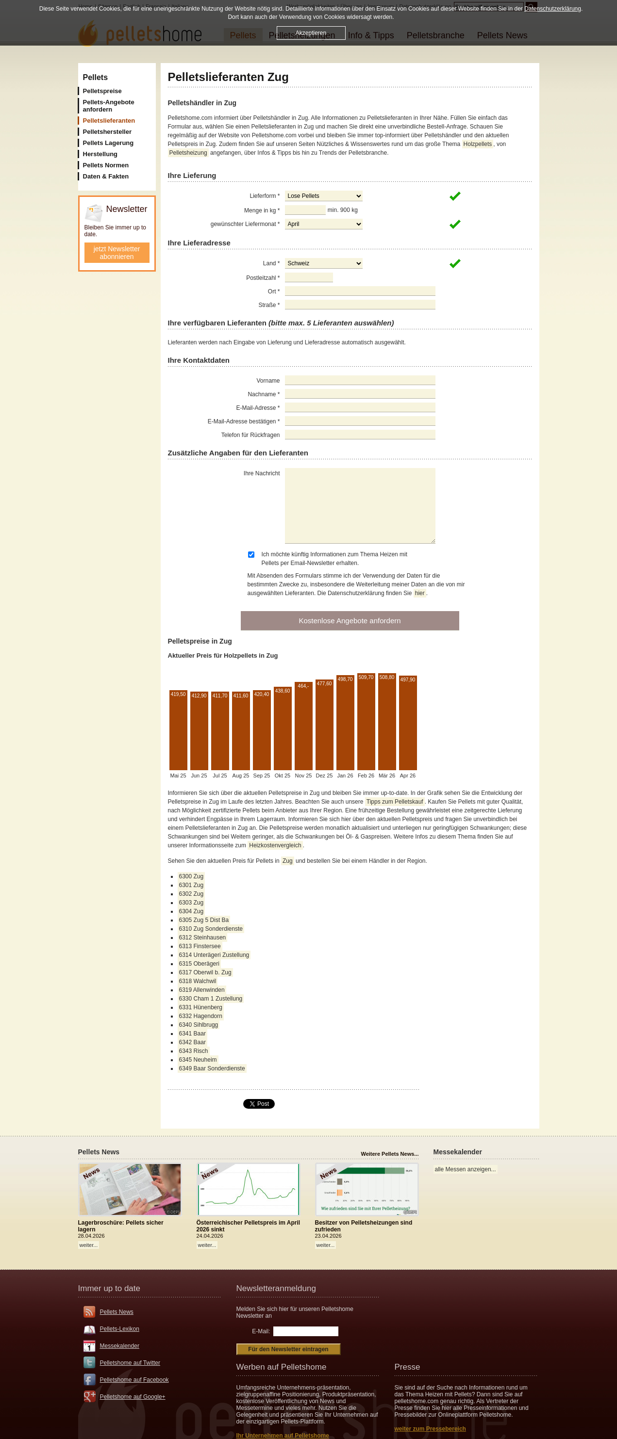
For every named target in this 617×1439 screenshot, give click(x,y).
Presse (407, 1367)
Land (271, 263)
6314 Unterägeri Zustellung (214, 955)
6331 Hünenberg (200, 1007)
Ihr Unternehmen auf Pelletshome (282, 1435)
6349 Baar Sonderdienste (212, 1068)
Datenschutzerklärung (552, 8)
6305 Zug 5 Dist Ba (204, 920)
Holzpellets (478, 144)
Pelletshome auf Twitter (130, 1362)
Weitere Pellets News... (389, 1154)
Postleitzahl (263, 278)
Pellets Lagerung (108, 142)
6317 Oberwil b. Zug (205, 972)
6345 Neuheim (198, 1059)
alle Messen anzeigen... (465, 1169)
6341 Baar (192, 1033)
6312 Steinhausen (202, 937)
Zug (288, 860)
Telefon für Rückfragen (250, 435)
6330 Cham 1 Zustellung (211, 998)
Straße (269, 305)
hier (420, 593)
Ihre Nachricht (262, 473)
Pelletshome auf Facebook (134, 1379)
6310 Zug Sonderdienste (211, 928)
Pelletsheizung (188, 152)
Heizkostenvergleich (275, 845)
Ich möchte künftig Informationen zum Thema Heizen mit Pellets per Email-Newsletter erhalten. (335, 558)
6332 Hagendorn (200, 1016)
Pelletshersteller (107, 131)
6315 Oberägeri (199, 963)
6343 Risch (193, 1051)
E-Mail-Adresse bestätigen (244, 421)
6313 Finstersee (200, 946)
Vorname (268, 380)
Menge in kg (262, 210)
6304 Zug (191, 911)
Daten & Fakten (106, 176)
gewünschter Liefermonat (245, 224)
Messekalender (119, 1345)
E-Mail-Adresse (258, 407)
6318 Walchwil (198, 981)
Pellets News (116, 1312)
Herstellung (100, 154)
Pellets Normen (106, 165)
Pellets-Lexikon (119, 1329)
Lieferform (265, 196)
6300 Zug (191, 876)
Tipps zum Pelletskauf (395, 801)
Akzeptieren (311, 33)
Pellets (95, 77)
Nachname (264, 394)
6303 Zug (191, 902)
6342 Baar (192, 1042)
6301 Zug (191, 885)
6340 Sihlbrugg (198, 1024)
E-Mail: (261, 1331)
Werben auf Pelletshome (281, 1367)
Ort (274, 291)
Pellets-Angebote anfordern (108, 105)
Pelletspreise (102, 91)
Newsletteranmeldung (276, 1288)
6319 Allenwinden (202, 989)
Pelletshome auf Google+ (133, 1396)
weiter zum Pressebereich (430, 1428)
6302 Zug (191, 893)
